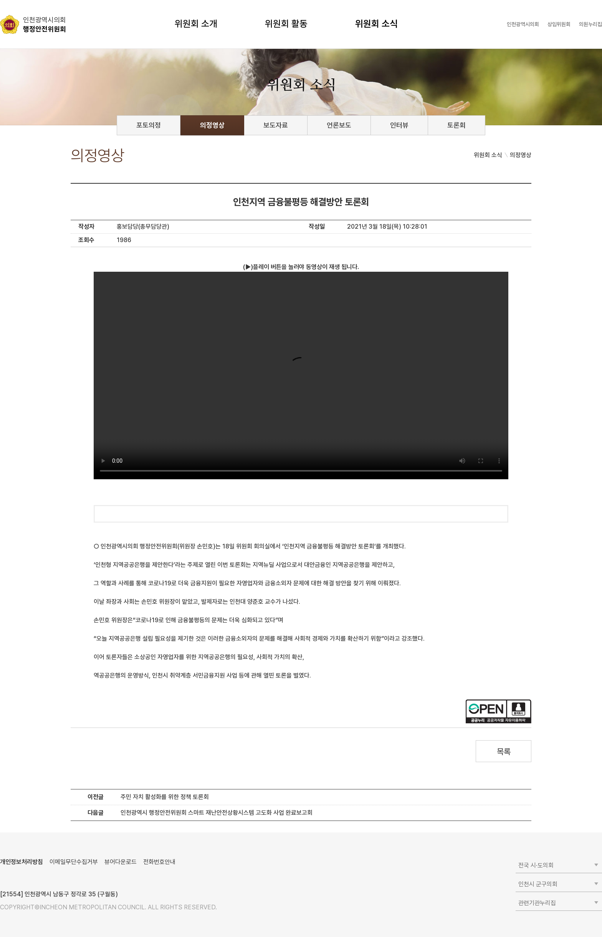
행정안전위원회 (44, 24)
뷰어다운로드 (120, 862)
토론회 (456, 125)
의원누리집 (590, 24)
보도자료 (275, 125)
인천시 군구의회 (537, 884)
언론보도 (339, 125)
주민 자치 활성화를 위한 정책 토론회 (165, 797)
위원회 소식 (376, 23)
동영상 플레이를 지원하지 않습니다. (301, 375)
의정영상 (212, 125)
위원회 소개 (196, 23)
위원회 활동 (286, 23)
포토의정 (148, 125)
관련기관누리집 (537, 903)
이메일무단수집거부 (74, 862)
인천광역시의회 (523, 24)
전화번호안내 (159, 862)
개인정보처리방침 (21, 862)
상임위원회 (559, 24)
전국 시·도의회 (536, 865)
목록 (503, 751)
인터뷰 (399, 125)
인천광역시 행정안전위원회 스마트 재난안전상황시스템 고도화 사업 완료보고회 (217, 812)
